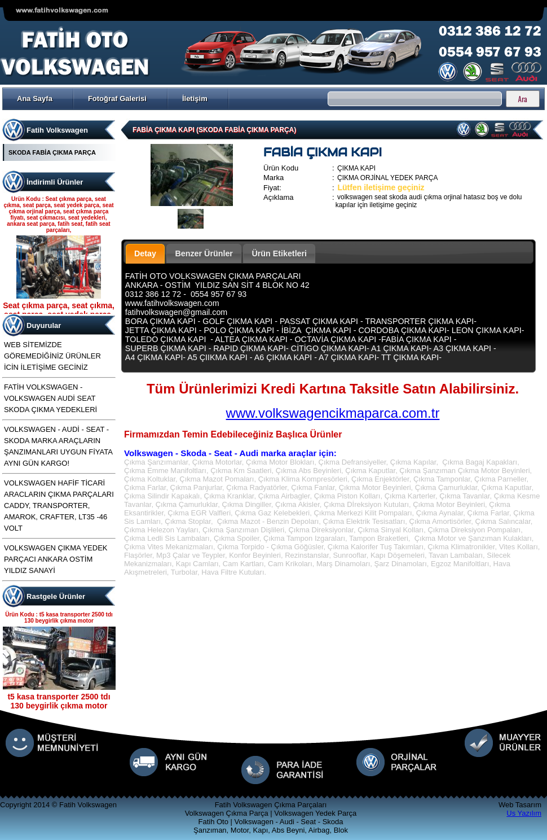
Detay (145, 253)
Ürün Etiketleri (279, 253)
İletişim (195, 98)
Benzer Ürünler (204, 253)
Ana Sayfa (34, 98)
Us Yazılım (523, 813)
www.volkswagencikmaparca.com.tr (333, 413)
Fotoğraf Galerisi (117, 98)
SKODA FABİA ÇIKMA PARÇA (52, 152)
